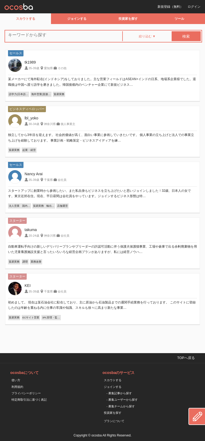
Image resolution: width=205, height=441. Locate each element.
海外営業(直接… (41, 94)
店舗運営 (62, 205)
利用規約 (17, 386)
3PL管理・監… (51, 317)
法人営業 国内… (19, 205)
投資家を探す (128, 19)
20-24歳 (34, 235)
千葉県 (48, 179)
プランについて (114, 421)
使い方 (15, 380)
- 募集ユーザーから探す (122, 399)
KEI (28, 285)
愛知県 (48, 68)
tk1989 (30, 62)
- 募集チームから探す (121, 406)
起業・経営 (29, 150)
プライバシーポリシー (26, 393)
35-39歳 (34, 68)
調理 (25, 261)
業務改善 (36, 261)
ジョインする (76, 19)
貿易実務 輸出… (43, 205)
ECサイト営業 (30, 317)
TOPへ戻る (186, 358)
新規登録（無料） (170, 7)
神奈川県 (50, 124)
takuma (31, 230)
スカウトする (25, 19)
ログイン (194, 7)
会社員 (62, 179)
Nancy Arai (34, 174)
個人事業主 (68, 124)
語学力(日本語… (18, 94)
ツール (179, 19)
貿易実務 (59, 94)
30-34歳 (34, 124)
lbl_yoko (31, 118)
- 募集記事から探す (119, 393)
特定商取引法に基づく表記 (29, 399)
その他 (62, 68)
